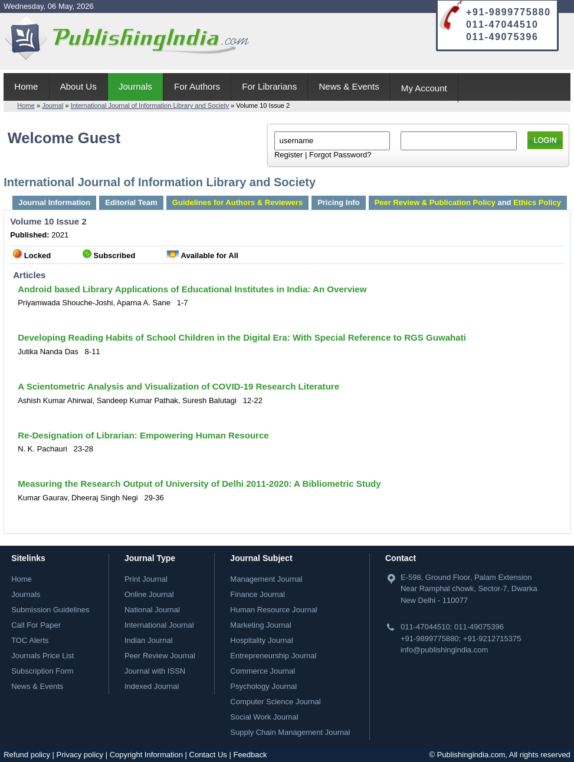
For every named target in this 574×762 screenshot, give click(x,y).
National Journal (152, 609)
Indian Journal (148, 640)
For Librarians (269, 86)
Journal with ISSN (154, 671)
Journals (135, 86)
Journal (52, 105)
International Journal (159, 625)
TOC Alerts (29, 640)
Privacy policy (80, 754)
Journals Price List (42, 655)
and (468, 202)
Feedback (250, 754)
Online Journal (149, 594)
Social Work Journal (264, 716)
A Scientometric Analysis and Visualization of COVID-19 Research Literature (178, 386)
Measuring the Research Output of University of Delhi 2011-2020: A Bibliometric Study (199, 484)
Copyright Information (146, 754)
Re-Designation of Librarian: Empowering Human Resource (143, 435)
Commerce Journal (262, 671)
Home (26, 86)
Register (288, 154)
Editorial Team (131, 202)
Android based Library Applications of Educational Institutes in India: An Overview (192, 289)
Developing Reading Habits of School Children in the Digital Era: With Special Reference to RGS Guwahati (242, 337)
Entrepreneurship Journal (273, 655)
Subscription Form (42, 671)
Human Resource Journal (273, 609)
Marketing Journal (260, 625)
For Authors (197, 86)
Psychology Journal (263, 686)
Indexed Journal (151, 686)
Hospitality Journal (261, 640)
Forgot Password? (340, 154)
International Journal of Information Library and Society (150, 105)
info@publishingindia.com (444, 649)
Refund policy (27, 754)
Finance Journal (257, 594)
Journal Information (54, 202)
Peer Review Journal (159, 655)
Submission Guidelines (50, 609)
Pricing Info (338, 202)
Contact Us (208, 754)
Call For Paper (36, 625)
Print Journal (146, 579)
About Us (78, 86)
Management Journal (266, 579)
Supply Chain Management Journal (290, 732)
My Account (424, 88)
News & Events (349, 86)
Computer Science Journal (275, 701)
